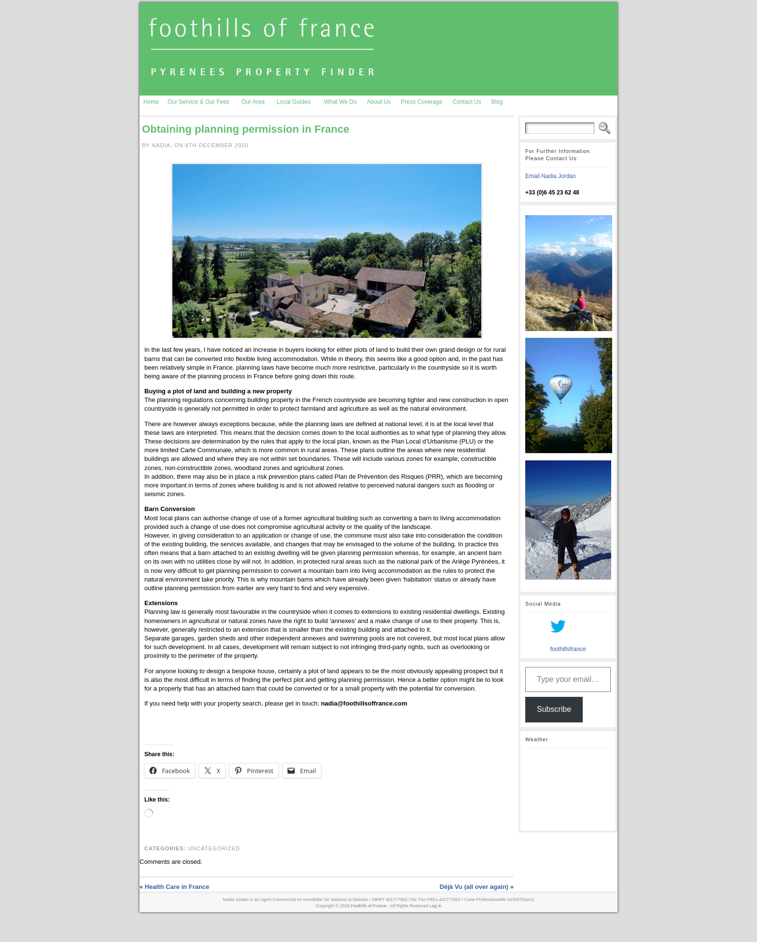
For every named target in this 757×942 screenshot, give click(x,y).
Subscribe (554, 709)
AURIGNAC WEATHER (568, 789)
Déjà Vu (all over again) (474, 886)
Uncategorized (214, 848)
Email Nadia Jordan (550, 176)
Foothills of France (369, 905)
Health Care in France (177, 886)
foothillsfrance (568, 649)
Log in (436, 905)
